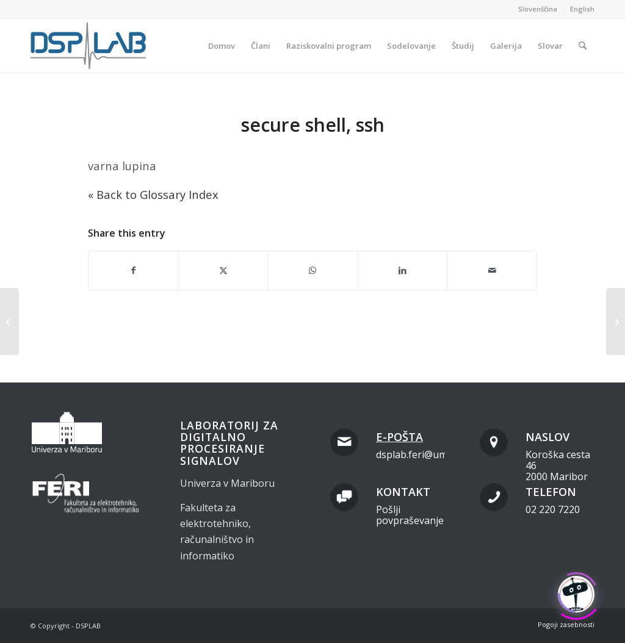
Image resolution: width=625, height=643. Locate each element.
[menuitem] (538, 9)
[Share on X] (223, 270)
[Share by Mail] (491, 270)
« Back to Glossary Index (153, 194)
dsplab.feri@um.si (416, 454)
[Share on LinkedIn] (402, 270)
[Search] (582, 46)
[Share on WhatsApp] (313, 270)
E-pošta (399, 436)
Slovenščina (537, 8)
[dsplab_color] (89, 46)
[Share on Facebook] (133, 270)
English (582, 8)
